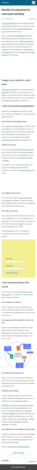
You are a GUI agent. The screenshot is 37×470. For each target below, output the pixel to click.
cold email (22, 158)
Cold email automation (9, 89)
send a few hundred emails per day (22, 149)
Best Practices (13, 447)
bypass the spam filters (11, 100)
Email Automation (23, 447)
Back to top (32, 461)
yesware (14, 424)
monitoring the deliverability (11, 140)
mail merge (10, 231)
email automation (26, 170)
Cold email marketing (8, 23)
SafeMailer (12, 413)
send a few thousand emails (14, 126)
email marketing (20, 36)
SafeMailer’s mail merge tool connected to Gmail (17, 405)
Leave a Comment (18, 453)
